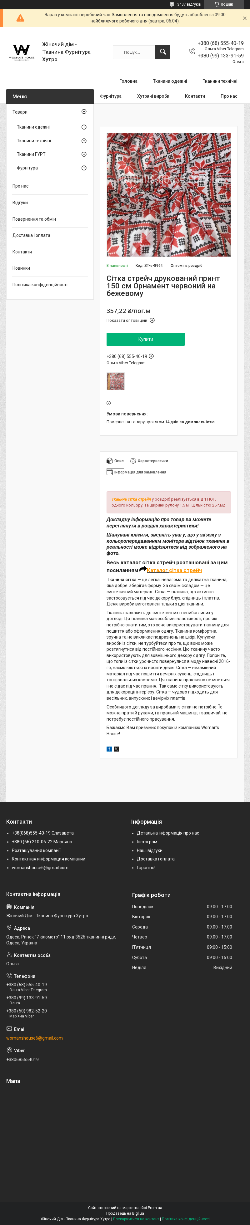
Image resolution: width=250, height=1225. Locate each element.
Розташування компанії (36, 850)
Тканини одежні (170, 81)
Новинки (21, 268)
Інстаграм (147, 841)
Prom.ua (155, 1208)
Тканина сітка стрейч (131, 499)
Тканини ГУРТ (31, 154)
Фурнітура (111, 96)
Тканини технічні (220, 81)
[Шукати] (162, 52)
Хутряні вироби (153, 96)
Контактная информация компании (48, 858)
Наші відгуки (149, 850)
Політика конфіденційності (40, 284)
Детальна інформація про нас (168, 833)
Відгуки (20, 202)
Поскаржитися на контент (136, 1219)
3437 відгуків (189, 4)
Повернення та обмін (34, 219)
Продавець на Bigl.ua (125, 1213)
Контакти (195, 96)
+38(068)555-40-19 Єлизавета (43, 833)
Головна (128, 81)
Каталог (158, 570)
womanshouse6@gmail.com (40, 867)
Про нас (229, 96)
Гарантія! (146, 867)
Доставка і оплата (31, 235)
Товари (20, 112)
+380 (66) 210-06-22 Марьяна (42, 841)
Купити (145, 339)
